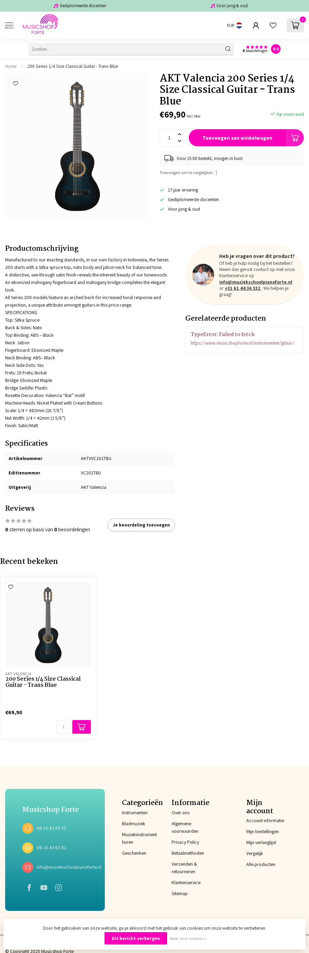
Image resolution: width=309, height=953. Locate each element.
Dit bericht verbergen (136, 938)
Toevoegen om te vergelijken (186, 172)
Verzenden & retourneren (184, 868)
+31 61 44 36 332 (243, 288)
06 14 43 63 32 (51, 828)
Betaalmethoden (188, 853)
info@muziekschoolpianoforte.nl (255, 282)
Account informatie (265, 820)
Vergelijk (254, 853)
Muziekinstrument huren (129, 838)
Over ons (180, 812)
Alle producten (260, 864)
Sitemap (180, 893)
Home (11, 66)
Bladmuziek (129, 823)
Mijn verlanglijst (261, 842)
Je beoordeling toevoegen (141, 525)
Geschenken (129, 853)
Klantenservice (186, 882)
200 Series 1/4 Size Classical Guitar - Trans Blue (72, 66)
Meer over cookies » (188, 938)
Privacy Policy (185, 842)
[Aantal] (64, 727)
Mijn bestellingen (262, 831)
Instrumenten (129, 812)
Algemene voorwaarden (185, 827)
